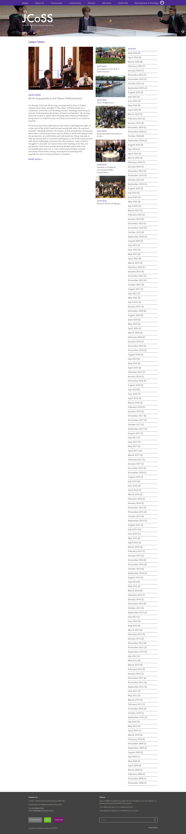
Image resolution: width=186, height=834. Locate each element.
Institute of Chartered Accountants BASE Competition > (106, 169)
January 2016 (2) (136, 503)
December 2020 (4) (137, 311)
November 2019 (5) (137, 350)
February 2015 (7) (136, 551)
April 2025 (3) (134, 110)
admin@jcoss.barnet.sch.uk (43, 811)
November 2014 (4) (137, 565)
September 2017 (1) (137, 429)
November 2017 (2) (137, 420)
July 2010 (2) (134, 722)
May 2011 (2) (134, 696)
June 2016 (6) (134, 486)
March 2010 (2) (135, 735)
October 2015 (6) (136, 517)
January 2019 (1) (136, 377)
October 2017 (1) (136, 425)
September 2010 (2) (137, 717)
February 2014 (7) (136, 595)
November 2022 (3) (137, 228)
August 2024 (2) (135, 145)
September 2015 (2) (137, 521)
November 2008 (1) (137, 783)
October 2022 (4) (136, 232)
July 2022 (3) (134, 245)
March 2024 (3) (135, 158)
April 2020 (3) (134, 329)
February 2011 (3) (136, 704)
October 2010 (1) (136, 713)
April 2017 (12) (135, 451)
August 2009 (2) (135, 752)
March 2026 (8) (135, 62)
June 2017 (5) (134, 442)
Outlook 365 (59, 820)
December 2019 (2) (137, 346)
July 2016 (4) (134, 482)
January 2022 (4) (136, 272)
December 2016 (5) (137, 468)
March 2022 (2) (135, 263)
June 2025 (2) (134, 101)
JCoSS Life (123, 3)
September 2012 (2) (137, 652)
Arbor (47, 820)
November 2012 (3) (137, 648)
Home (25, 3)
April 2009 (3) (134, 766)
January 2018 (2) (136, 412)
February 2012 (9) (136, 669)
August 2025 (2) (135, 93)
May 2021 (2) (134, 298)
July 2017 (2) (134, 438)
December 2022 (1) (137, 224)
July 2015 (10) (134, 530)
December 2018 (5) (137, 381)
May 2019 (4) (134, 364)
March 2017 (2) (135, 455)
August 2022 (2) (135, 241)
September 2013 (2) (137, 613)
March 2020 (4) (135, 333)
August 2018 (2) (135, 385)
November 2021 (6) (137, 280)
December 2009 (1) (137, 744)
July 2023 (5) (134, 193)
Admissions (75, 3)
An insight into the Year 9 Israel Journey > (108, 70)
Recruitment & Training (146, 3)
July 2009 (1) (134, 757)
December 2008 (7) (137, 779)
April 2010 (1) (134, 731)
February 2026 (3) (136, 66)
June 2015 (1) (134, 534)
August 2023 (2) (135, 189)
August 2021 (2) (135, 289)
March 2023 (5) (135, 211)
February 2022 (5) (136, 267)
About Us (39, 3)
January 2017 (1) (136, 464)
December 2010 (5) (137, 709)
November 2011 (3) (137, 683)
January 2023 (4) (136, 219)
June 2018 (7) (134, 394)
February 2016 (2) (136, 499)
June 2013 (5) (134, 621)
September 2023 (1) (137, 184)
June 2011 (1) (134, 691)
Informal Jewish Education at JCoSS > (109, 135)
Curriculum (56, 3)
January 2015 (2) (136, 556)
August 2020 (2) (135, 315)
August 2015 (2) (135, 525)
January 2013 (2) (136, 639)
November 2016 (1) (137, 473)
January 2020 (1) (136, 342)
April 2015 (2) (134, 543)
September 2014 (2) (137, 573)
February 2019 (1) (136, 372)
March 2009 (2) (135, 770)
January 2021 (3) (136, 307)
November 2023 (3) (137, 176)
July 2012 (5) (134, 656)
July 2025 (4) (134, 97)
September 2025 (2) (137, 88)
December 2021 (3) (137, 276)
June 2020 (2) (134, 320)
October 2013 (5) (136, 608)
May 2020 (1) (134, 324)
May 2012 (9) (134, 661)
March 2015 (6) (135, 547)
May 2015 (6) (134, 538)
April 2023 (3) (134, 206)
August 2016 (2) (135, 477)
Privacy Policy (153, 827)
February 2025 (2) (136, 119)
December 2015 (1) (137, 508)
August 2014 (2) (135, 578)
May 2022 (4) (134, 254)
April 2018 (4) (134, 398)
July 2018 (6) (134, 390)
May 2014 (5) (134, 586)
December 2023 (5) (137, 171)
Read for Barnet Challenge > (109, 204)
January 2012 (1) (136, 674)
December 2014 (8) (137, 560)
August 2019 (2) (135, 355)
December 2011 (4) (137, 678)
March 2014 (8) (135, 591)
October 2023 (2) (136, 180)
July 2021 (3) (134, 294)
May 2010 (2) (134, 726)
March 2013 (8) (135, 630)
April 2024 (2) (134, 154)
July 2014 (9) (134, 582)
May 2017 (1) (134, 447)
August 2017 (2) (135, 433)
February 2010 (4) (136, 739)
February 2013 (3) (136, 634)
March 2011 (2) (135, 700)
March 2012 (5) (135, 665)
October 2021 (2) (136, 285)
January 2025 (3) (136, 123)
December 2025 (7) (137, 75)
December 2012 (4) (137, 643)
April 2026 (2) (134, 58)
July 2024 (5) (134, 149)
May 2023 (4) (134, 202)
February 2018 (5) (136, 407)
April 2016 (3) (134, 490)
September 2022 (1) (137, 237)
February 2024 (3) (136, 162)
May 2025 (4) (134, 106)
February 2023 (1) (136, 215)
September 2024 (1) (137, 141)
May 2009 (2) (134, 761)
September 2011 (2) (137, 687)
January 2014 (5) (136, 600)
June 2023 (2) (134, 197)
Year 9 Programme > (106, 103)
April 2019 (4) (134, 368)
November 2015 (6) (137, 512)
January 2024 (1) (136, 167)
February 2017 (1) (136, 460)
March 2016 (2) (135, 495)
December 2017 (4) (137, 416)
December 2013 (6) (137, 604)
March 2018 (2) (135, 403)
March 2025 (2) (135, 114)
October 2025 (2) (136, 84)
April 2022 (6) (134, 259)
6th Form (106, 3)
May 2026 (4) (134, 53)
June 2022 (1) (134, 250)
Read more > (35, 159)
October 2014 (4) (136, 569)
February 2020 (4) (136, 337)
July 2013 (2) (134, 617)
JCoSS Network (35, 820)
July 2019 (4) (134, 359)
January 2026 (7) (136, 71)
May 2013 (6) (134, 626)
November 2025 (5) (137, 79)
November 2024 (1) (137, 132)
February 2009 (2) (136, 774)
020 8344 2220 (38, 808)
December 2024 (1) (137, 128)
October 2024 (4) (136, 136)
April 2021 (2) (134, 302)
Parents (91, 3)
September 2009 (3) (137, 748)
